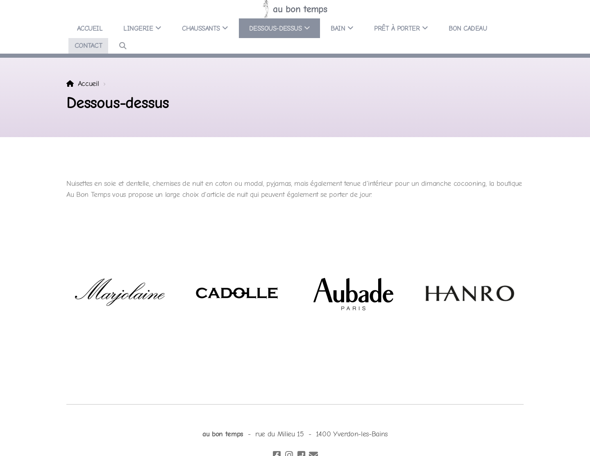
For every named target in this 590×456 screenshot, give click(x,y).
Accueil (88, 83)
